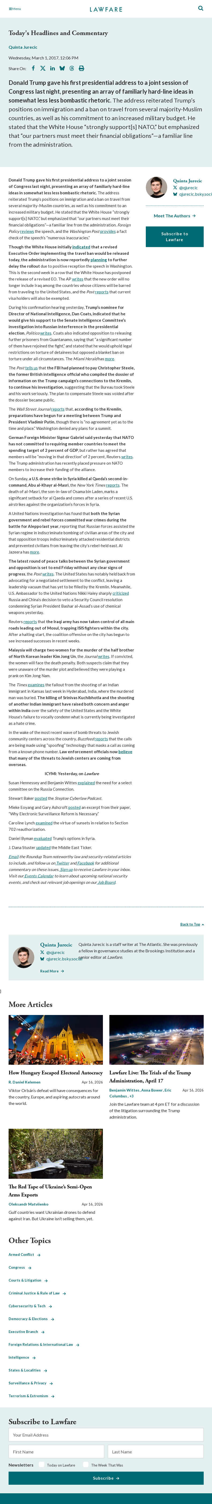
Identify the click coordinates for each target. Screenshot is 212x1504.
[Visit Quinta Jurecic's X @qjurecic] (185, 187)
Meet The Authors (172, 215)
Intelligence (22, 1357)
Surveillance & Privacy (31, 1383)
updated (43, 847)
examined (44, 822)
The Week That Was (107, 1465)
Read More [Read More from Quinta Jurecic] (49, 971)
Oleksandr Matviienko (29, 1204)
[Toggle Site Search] (200, 8)
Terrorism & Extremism (31, 1396)
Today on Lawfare (61, 1465)
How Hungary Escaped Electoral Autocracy (56, 1073)
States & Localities (28, 1370)
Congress (20, 1267)
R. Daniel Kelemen (24, 1082)
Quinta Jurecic (23, 47)
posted (41, 798)
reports (102, 291)
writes (77, 278)
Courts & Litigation (28, 1280)
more (109, 358)
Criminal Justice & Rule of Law (37, 1293)
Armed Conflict (24, 1254)
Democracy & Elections (31, 1319)
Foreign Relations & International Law (44, 1344)
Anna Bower (152, 1090)
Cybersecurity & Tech (30, 1306)
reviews (27, 231)
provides (108, 231)
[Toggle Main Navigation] (39, 9)
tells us (31, 367)
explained (86, 782)
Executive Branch (26, 1331)
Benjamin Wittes (124, 1090)
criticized (121, 593)
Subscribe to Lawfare (174, 236)
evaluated (43, 838)
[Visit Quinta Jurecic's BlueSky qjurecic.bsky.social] (61, 959)
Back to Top (190, 924)
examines (36, 684)
